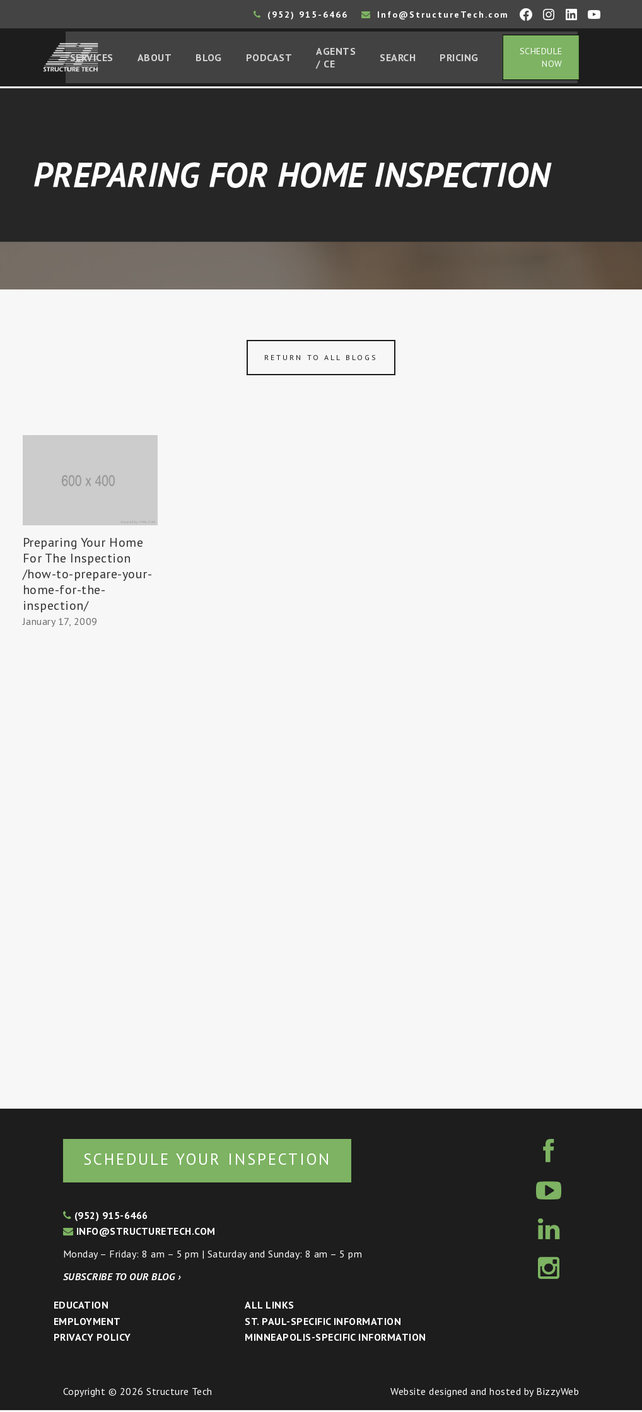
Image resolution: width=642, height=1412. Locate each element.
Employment (87, 1323)
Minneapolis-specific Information (335, 1339)
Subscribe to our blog (122, 1278)
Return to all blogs (321, 359)
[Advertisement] (90, 864)
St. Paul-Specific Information (323, 1323)
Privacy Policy (92, 1339)
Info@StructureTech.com (435, 14)
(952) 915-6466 (301, 14)
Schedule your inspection (211, 1161)
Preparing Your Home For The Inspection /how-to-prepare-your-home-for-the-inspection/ (87, 575)
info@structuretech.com (139, 1233)
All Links (269, 1307)
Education (81, 1307)
